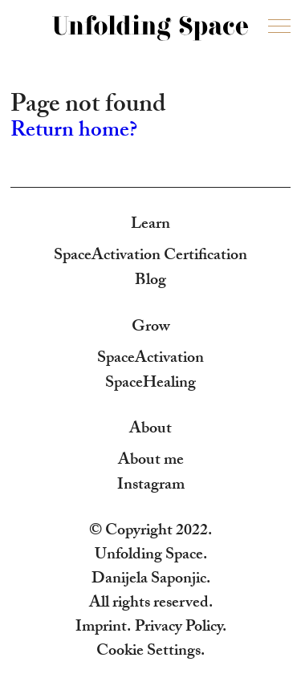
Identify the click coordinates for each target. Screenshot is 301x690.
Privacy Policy (178, 628)
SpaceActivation (150, 359)
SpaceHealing (150, 384)
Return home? (73, 132)
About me (151, 461)
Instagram (151, 486)
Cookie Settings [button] (148, 652)
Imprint (101, 628)
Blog (150, 281)
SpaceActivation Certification (150, 256)
